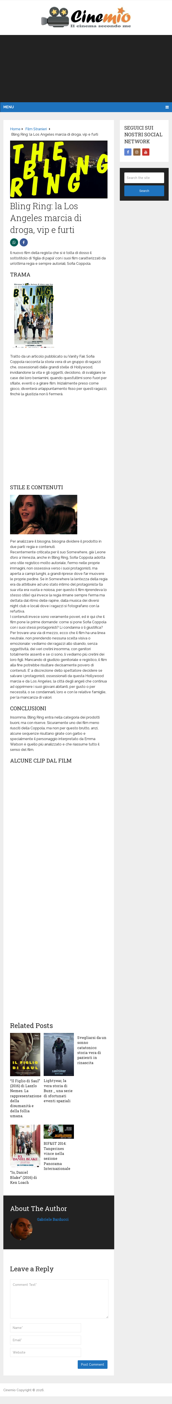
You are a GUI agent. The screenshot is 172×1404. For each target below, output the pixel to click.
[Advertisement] (86, 68)
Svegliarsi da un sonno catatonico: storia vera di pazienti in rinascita (91, 1050)
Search (144, 191)
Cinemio (9, 1390)
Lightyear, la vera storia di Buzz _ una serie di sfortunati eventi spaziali (58, 1090)
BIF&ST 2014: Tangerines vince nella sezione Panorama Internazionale (57, 1156)
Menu (8, 107)
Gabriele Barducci (53, 1219)
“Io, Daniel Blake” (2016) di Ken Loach (23, 1177)
